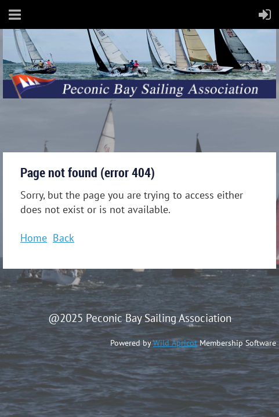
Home (33, 237)
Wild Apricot (175, 343)
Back (63, 237)
